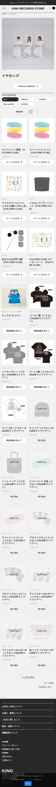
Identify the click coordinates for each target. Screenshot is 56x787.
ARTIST (4, 14)
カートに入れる (13, 162)
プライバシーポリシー (10, 745)
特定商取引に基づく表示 (11, 749)
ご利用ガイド (7, 760)
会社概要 (5, 742)
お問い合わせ (7, 756)
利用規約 (5, 753)
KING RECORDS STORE (28, 9)
